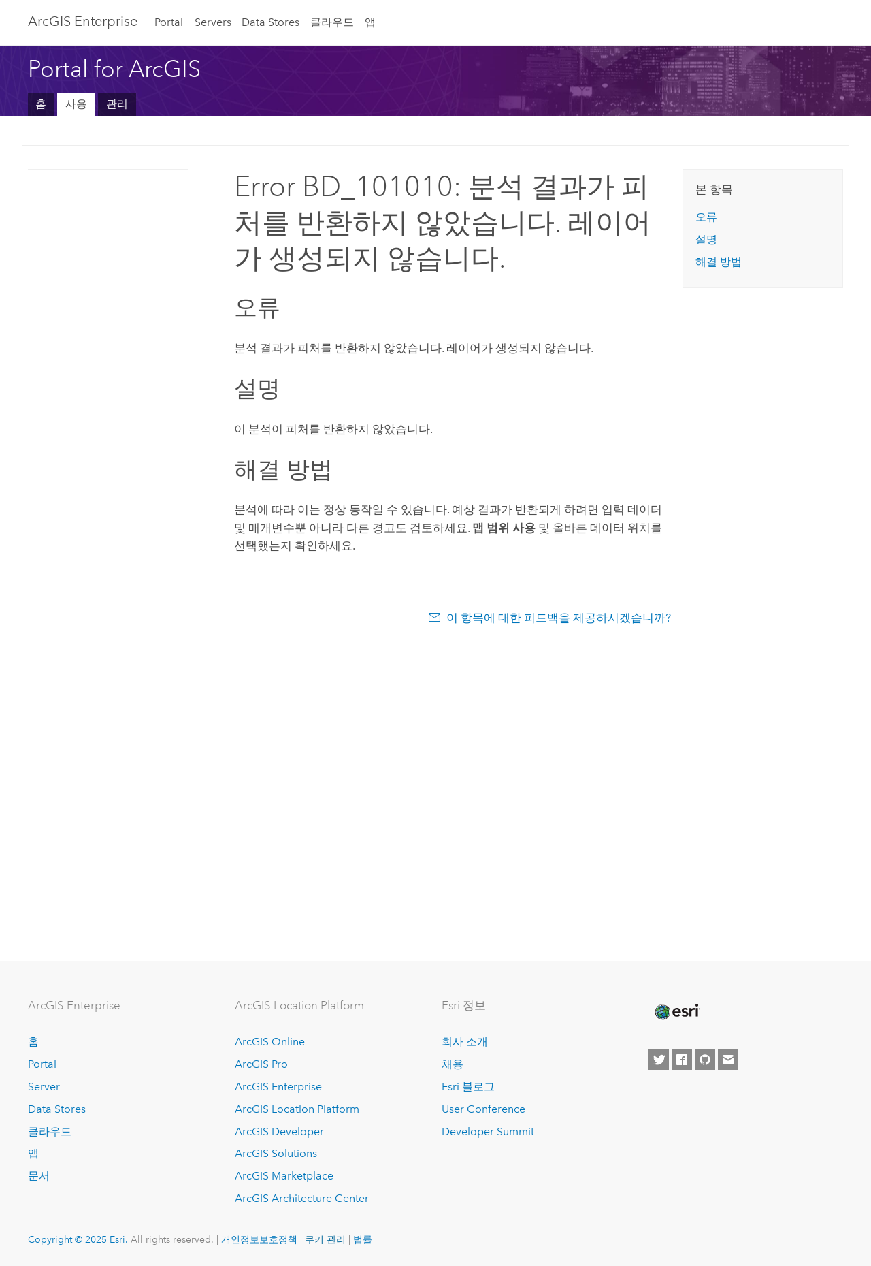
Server (44, 1086)
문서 (39, 1175)
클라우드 (332, 22)
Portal (168, 22)
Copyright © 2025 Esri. (78, 1239)
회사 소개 (465, 1041)
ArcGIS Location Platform (297, 1109)
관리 (117, 103)
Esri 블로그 (468, 1086)
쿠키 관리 (325, 1239)
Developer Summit (488, 1131)
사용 (76, 103)
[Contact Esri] (728, 1059)
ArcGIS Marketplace (284, 1175)
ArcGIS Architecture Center (302, 1198)
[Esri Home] (676, 1012)
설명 (706, 239)
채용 (452, 1064)
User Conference (483, 1109)
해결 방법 (718, 261)
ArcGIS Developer (279, 1131)
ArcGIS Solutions (276, 1153)
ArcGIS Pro (261, 1064)
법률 (362, 1239)
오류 (706, 216)
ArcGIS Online (270, 1041)
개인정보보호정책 (259, 1239)
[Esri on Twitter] (658, 1059)
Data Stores (270, 22)
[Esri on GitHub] (705, 1059)
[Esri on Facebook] (682, 1059)
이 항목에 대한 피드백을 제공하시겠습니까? (558, 617)
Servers (213, 22)
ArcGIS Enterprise (82, 21)
